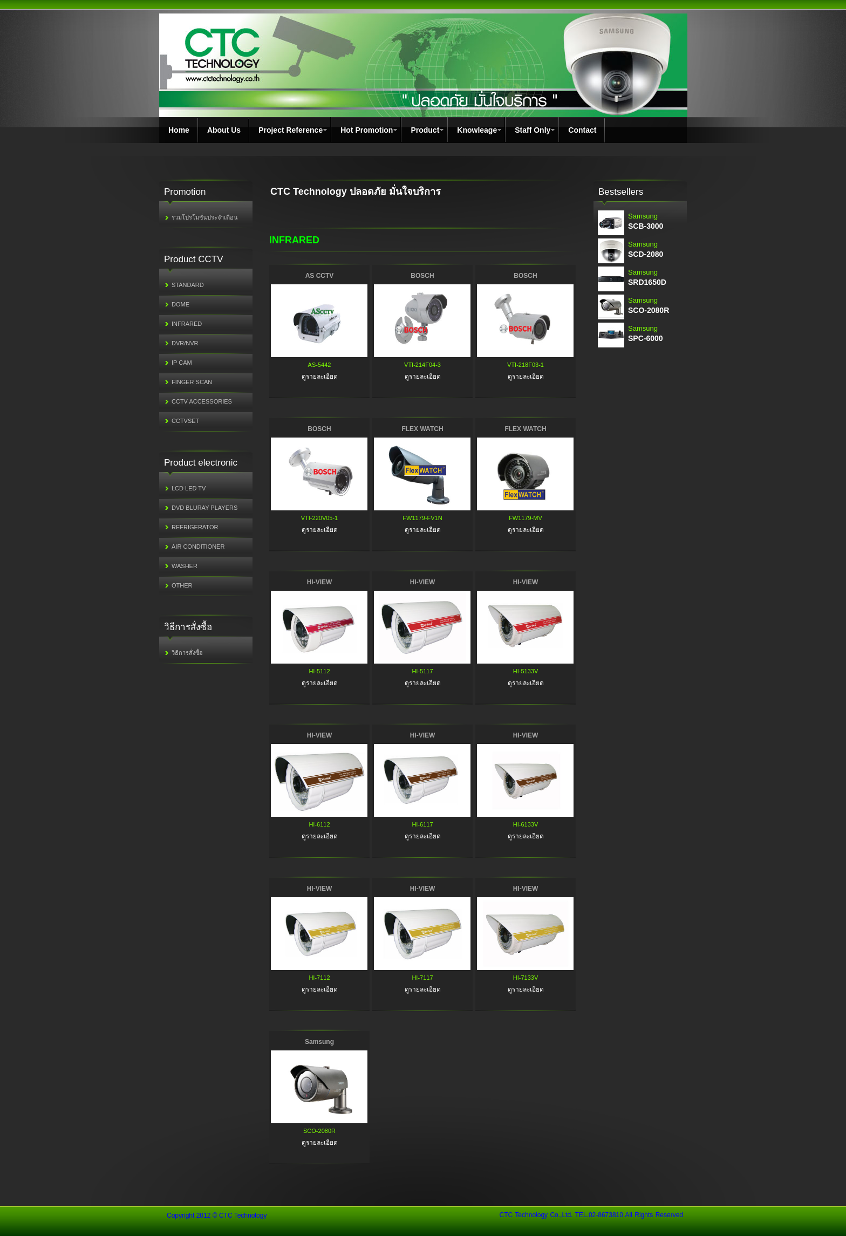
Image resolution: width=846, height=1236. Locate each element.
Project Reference (290, 130)
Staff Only (532, 130)
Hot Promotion (366, 130)
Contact (582, 130)
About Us (224, 130)
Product (425, 130)
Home (178, 130)
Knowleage (477, 130)
